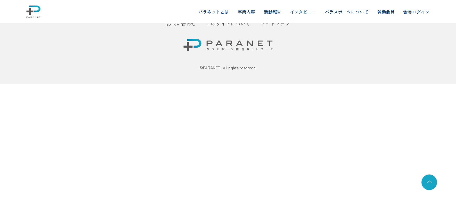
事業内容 (246, 12)
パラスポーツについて (346, 12)
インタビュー (303, 12)
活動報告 (272, 12)
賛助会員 (386, 12)
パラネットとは (213, 12)
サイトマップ (275, 23)
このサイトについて (228, 23)
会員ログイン (416, 12)
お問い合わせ (181, 23)
